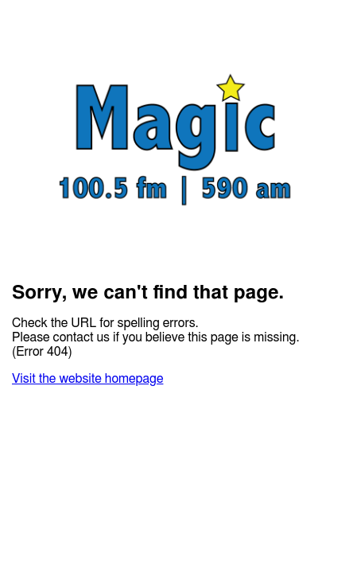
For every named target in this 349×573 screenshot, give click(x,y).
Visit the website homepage (87, 378)
